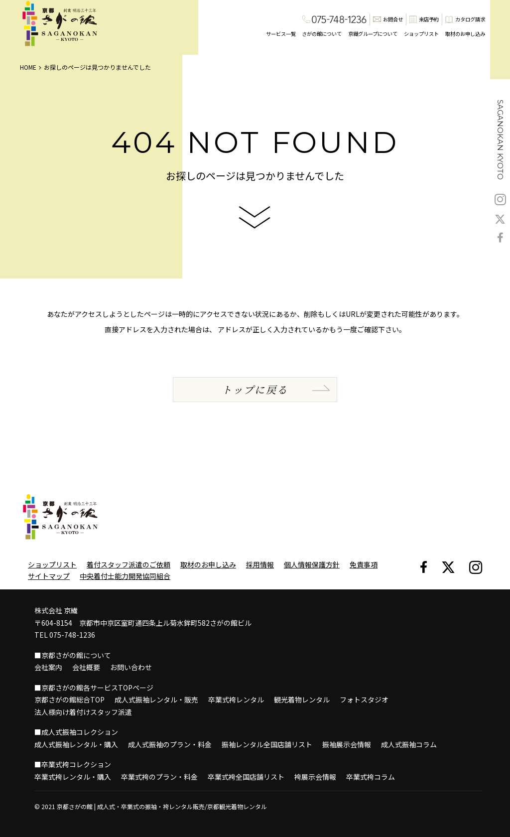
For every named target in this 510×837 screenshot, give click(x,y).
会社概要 (86, 667)
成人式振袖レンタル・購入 (76, 744)
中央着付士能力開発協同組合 (125, 576)
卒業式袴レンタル (236, 699)
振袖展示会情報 (346, 744)
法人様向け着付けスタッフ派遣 (83, 712)
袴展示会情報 (315, 777)
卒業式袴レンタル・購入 (72, 777)
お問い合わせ (131, 667)
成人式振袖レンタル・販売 (156, 699)
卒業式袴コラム (370, 777)
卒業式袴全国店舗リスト (246, 777)
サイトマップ (49, 576)
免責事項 (364, 564)
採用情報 (260, 564)
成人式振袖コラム (409, 744)
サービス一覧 (281, 33)
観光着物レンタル (302, 699)
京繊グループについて (372, 33)
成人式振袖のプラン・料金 (170, 744)
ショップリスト (421, 33)
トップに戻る (255, 389)
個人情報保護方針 (312, 564)
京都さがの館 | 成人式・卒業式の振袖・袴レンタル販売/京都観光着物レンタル (162, 806)
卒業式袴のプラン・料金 (159, 777)
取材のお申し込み (465, 33)
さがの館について (322, 33)
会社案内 (48, 667)
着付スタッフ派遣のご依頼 (128, 564)
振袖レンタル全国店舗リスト (267, 744)
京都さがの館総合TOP (69, 699)
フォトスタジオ (364, 699)
